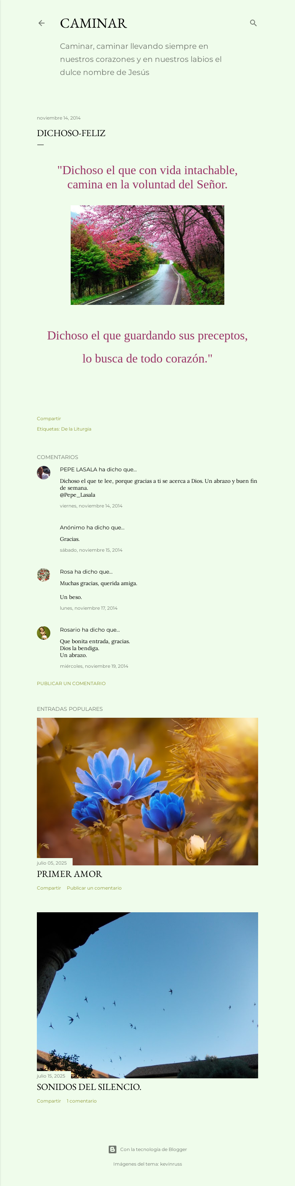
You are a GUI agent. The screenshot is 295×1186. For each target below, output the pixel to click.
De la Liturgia (76, 429)
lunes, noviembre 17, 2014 (89, 608)
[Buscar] (253, 21)
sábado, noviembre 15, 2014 (91, 550)
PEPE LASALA (78, 469)
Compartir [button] (49, 418)
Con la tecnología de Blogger (147, 1149)
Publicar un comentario (71, 683)
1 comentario (82, 1101)
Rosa (66, 571)
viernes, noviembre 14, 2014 (91, 506)
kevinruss (171, 1164)
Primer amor (69, 874)
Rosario (70, 629)
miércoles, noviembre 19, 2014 (94, 666)
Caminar (93, 23)
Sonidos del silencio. (89, 1087)
